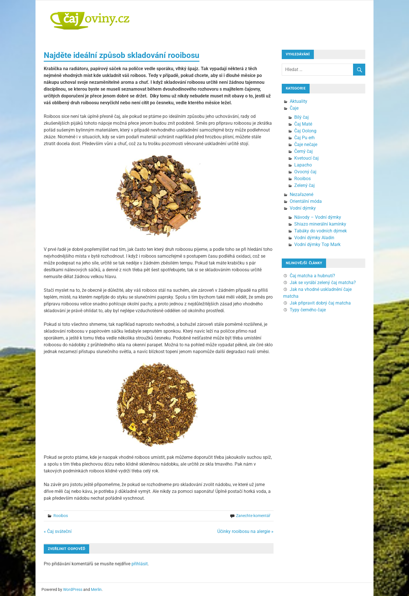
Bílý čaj (301, 117)
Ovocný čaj (305, 171)
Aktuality (298, 101)
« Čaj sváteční (58, 531)
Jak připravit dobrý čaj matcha (320, 303)
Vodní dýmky (303, 208)
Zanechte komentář (253, 515)
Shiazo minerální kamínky (320, 224)
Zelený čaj (304, 185)
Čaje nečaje (305, 144)
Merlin (96, 589)
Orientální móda (306, 201)
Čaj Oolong (305, 131)
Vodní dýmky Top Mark (317, 244)
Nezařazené (301, 194)
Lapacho (303, 165)
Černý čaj (303, 151)
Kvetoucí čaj (306, 158)
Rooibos (60, 515)
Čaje (294, 108)
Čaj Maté (303, 124)
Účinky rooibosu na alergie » (245, 531)
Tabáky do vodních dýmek (320, 231)
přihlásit (140, 563)
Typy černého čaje (308, 309)
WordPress (72, 589)
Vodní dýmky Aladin (314, 237)
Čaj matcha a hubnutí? (312, 275)
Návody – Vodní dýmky (317, 217)
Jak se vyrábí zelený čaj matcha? (323, 282)
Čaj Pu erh (304, 137)
